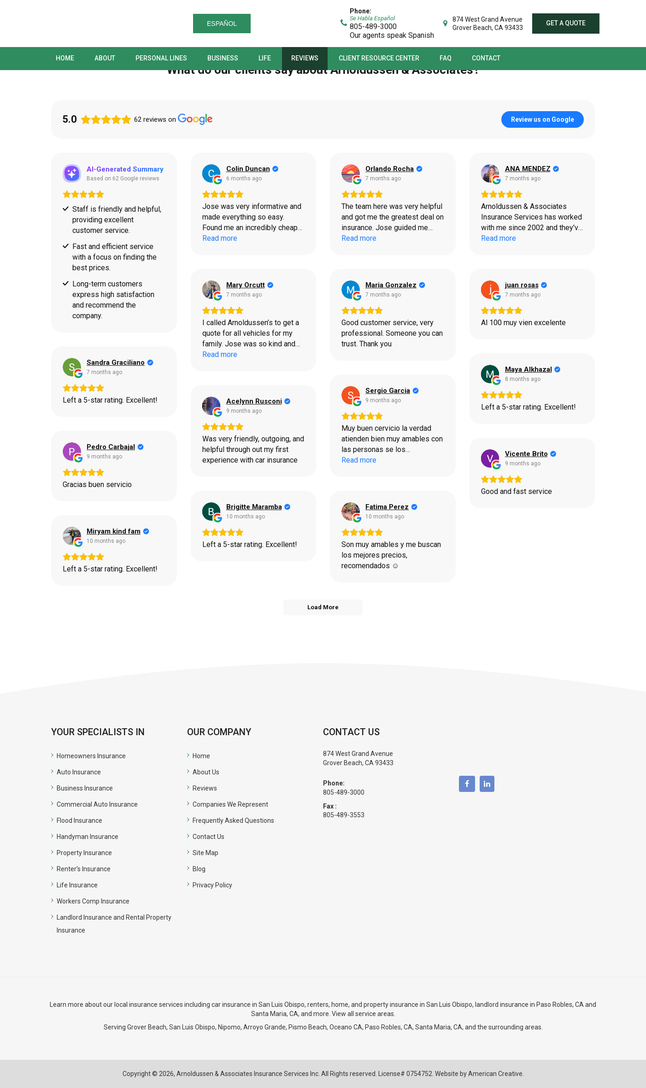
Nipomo (229, 1027)
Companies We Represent (230, 804)
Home (201, 756)
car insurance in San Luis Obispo (258, 1004)
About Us (206, 772)
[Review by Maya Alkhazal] (533, 369)
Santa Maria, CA (274, 1013)
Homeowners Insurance (91, 756)
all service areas (370, 1013)
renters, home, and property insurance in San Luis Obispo (389, 1004)
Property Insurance (84, 852)
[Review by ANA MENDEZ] (532, 169)
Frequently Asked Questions (233, 820)
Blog (199, 869)
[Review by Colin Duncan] (252, 169)
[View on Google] (211, 173)
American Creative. (496, 1073)
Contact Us (208, 836)
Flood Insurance (79, 820)
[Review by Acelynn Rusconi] (258, 401)
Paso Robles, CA (560, 1004)
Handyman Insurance (87, 836)
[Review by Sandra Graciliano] (120, 362)
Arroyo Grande (264, 1027)
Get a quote (566, 23)
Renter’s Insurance (84, 869)
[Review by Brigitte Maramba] (258, 507)
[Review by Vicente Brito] (531, 454)
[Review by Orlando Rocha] (394, 169)
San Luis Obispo (192, 1027)
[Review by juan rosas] (526, 285)
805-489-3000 (343, 792)
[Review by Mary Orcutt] (250, 285)
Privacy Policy (212, 885)
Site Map (205, 852)
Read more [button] (219, 238)
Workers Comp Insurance (93, 901)
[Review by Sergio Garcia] (392, 390)
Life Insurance (77, 885)
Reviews (205, 788)
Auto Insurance (79, 772)
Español (222, 23)
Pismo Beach (307, 1027)
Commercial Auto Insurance (97, 804)
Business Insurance (85, 788)
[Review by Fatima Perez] (391, 507)
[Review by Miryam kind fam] (118, 531)
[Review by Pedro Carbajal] (115, 447)
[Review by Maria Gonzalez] (395, 285)
